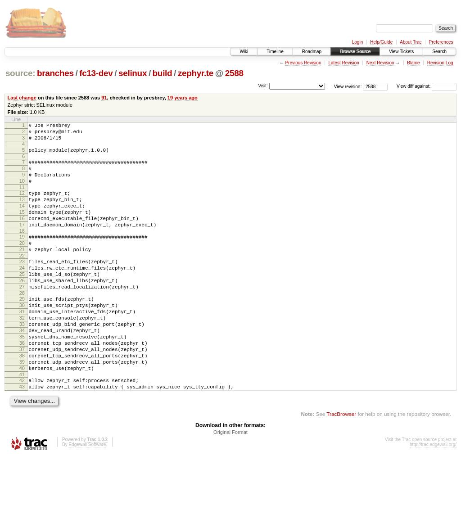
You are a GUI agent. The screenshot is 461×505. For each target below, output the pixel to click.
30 (22, 336)
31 (22, 344)
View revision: (348, 86)
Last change (22, 97)
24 (22, 292)
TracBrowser (341, 462)
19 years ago (182, 97)
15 (22, 227)
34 (22, 367)
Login (357, 42)
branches (55, 73)
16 (22, 234)
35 (22, 374)
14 (22, 219)
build (162, 73)
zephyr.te (195, 73)
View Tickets (401, 51)
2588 (234, 73)
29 (22, 328)
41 (22, 420)
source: (20, 73)
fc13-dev (96, 73)
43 (22, 434)
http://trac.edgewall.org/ (433, 493)
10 (22, 190)
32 (22, 351)
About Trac (410, 42)
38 (22, 397)
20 (22, 263)
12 (22, 204)
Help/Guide (381, 42)
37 (22, 389)
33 (22, 359)
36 (22, 382)
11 (22, 198)
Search (439, 51)
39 (22, 405)
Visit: (263, 85)
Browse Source (355, 51)
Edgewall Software (87, 493)
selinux (132, 73)
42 (22, 426)
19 (22, 255)
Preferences (441, 42)
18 (22, 249)
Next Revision (380, 62)
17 (22, 242)
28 (22, 322)
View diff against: (426, 86)
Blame (413, 62)
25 (22, 299)
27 (22, 315)
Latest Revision (343, 62)
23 (22, 284)
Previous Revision (303, 62)
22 (22, 278)
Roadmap (311, 51)
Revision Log (440, 62)
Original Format (230, 480)
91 (104, 97)
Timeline (275, 51)
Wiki (244, 51)
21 (22, 271)
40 (22, 412)
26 (22, 307)
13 (22, 211)
